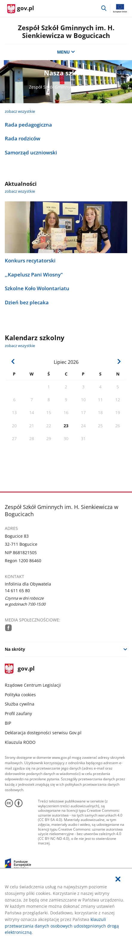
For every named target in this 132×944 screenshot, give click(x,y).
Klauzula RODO (20, 742)
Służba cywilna (19, 704)
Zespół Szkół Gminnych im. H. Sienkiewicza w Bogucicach (66, 31)
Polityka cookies (20, 694)
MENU (66, 52)
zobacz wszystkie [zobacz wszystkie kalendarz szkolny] (20, 345)
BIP (8, 723)
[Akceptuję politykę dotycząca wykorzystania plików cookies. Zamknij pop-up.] (118, 879)
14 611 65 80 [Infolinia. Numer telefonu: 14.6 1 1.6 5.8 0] (17, 590)
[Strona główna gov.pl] (20, 9)
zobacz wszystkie (20, 111)
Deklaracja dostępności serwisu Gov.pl (43, 732)
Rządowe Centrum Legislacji (33, 685)
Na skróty (15, 649)
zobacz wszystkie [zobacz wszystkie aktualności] (20, 191)
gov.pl (20, 669)
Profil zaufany (18, 713)
